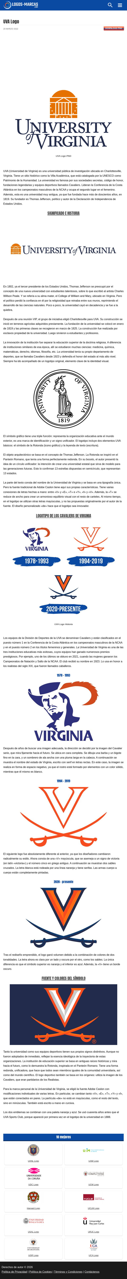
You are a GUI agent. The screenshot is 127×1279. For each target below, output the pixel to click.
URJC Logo (93, 1232)
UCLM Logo (93, 1208)
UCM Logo (93, 1184)
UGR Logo (33, 1255)
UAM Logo (93, 1161)
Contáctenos (92, 1271)
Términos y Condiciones (68, 1271)
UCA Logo (93, 1255)
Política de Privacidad (14, 1271)
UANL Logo (33, 1161)
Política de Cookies (40, 1271)
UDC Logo (33, 1184)
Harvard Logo (33, 1208)
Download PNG (113, 28)
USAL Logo (33, 1232)
